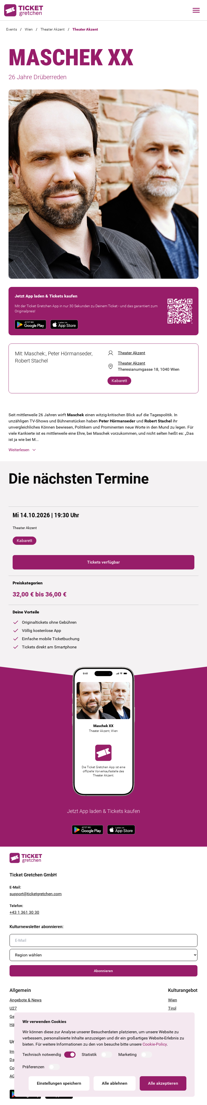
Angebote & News (26, 1000)
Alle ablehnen (114, 1083)
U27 (13, 1008)
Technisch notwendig (41, 1054)
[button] (103, 450)
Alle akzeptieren (163, 1083)
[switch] (70, 1055)
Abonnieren (103, 971)
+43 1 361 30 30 (24, 912)
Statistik (89, 1054)
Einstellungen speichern (59, 1083)
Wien (29, 29)
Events (11, 29)
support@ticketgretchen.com (36, 893)
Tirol (172, 1008)
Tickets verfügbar (103, 562)
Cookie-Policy (155, 1044)
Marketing (127, 1054)
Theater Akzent (52, 29)
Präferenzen (33, 1066)
